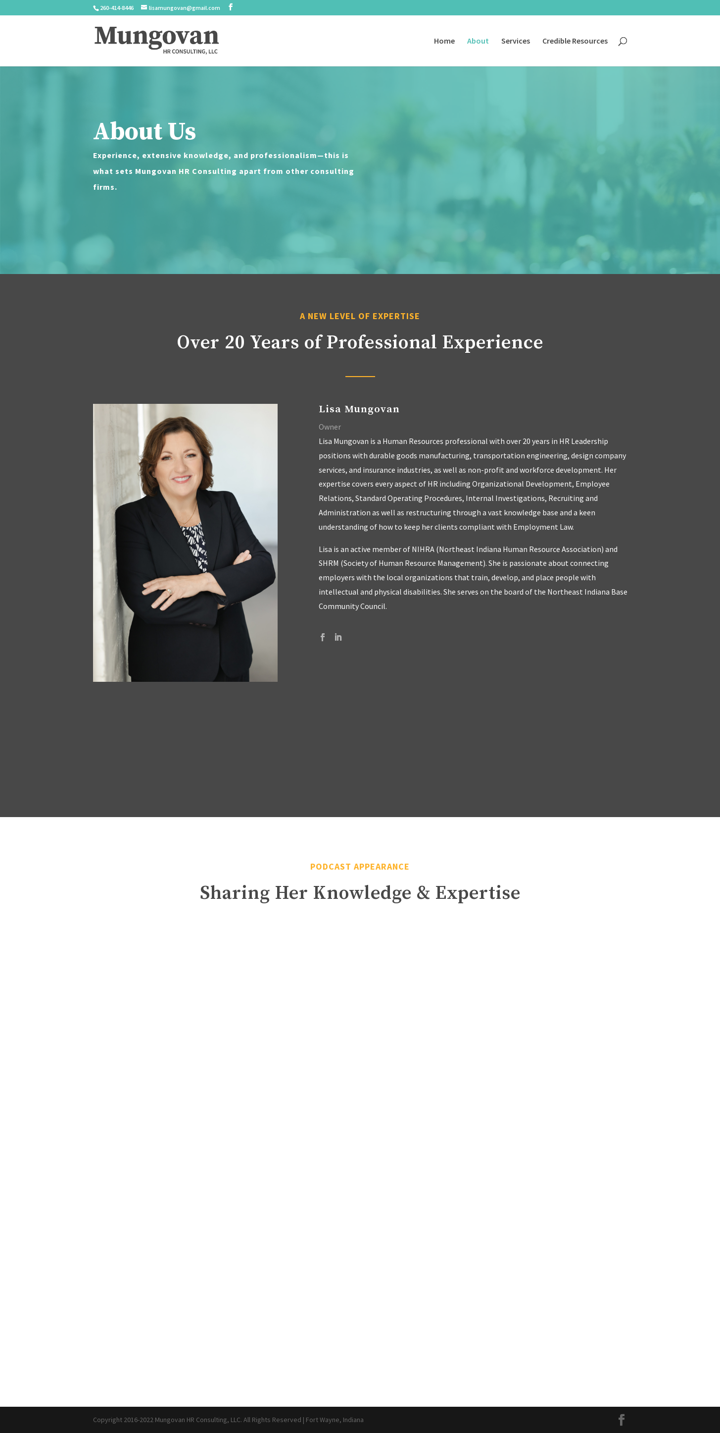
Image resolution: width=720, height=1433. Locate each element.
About (478, 41)
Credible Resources (575, 41)
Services (515, 41)
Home (444, 41)
